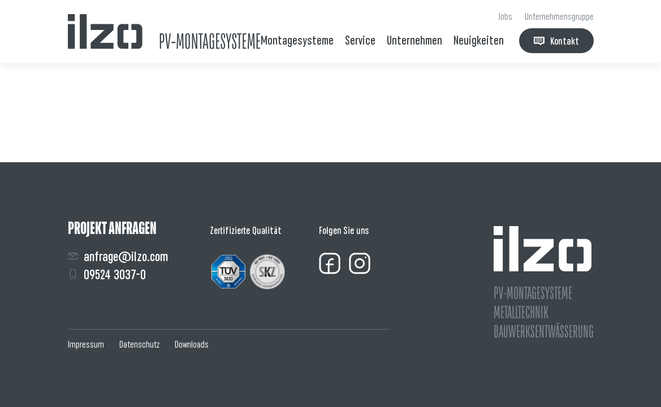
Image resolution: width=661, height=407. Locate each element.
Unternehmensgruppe (559, 16)
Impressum (86, 344)
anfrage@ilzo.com (118, 256)
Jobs (505, 16)
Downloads (192, 344)
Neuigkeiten (478, 40)
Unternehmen (414, 40)
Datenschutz (139, 344)
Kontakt (556, 40)
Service (360, 40)
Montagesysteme (297, 40)
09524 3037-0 (107, 274)
